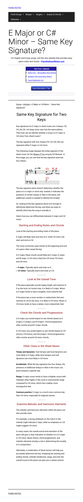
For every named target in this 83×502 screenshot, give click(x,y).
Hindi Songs (17, 14)
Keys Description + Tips (41, 88)
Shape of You (39, 154)
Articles (26, 104)
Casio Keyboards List (35, 80)
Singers (40, 14)
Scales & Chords (55, 14)
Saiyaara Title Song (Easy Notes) (40, 77)
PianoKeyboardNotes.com (52, 61)
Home (18, 104)
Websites (16, 19)
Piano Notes (14, 8)
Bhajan (30, 14)
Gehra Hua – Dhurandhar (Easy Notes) (42, 73)
